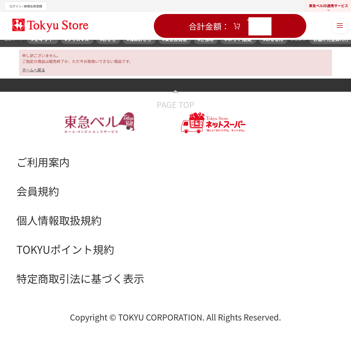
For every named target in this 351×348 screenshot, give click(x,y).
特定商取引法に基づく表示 (80, 278)
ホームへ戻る (33, 70)
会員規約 (37, 191)
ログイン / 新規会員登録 (25, 6)
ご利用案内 (43, 161)
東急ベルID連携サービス (328, 5)
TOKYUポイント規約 (65, 249)
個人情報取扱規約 (59, 220)
